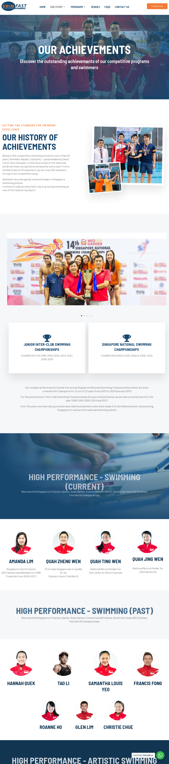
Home (43, 7)
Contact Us (122, 7)
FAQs (107, 7)
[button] (10, 273)
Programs (78, 7)
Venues (95, 7)
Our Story (57, 7)
